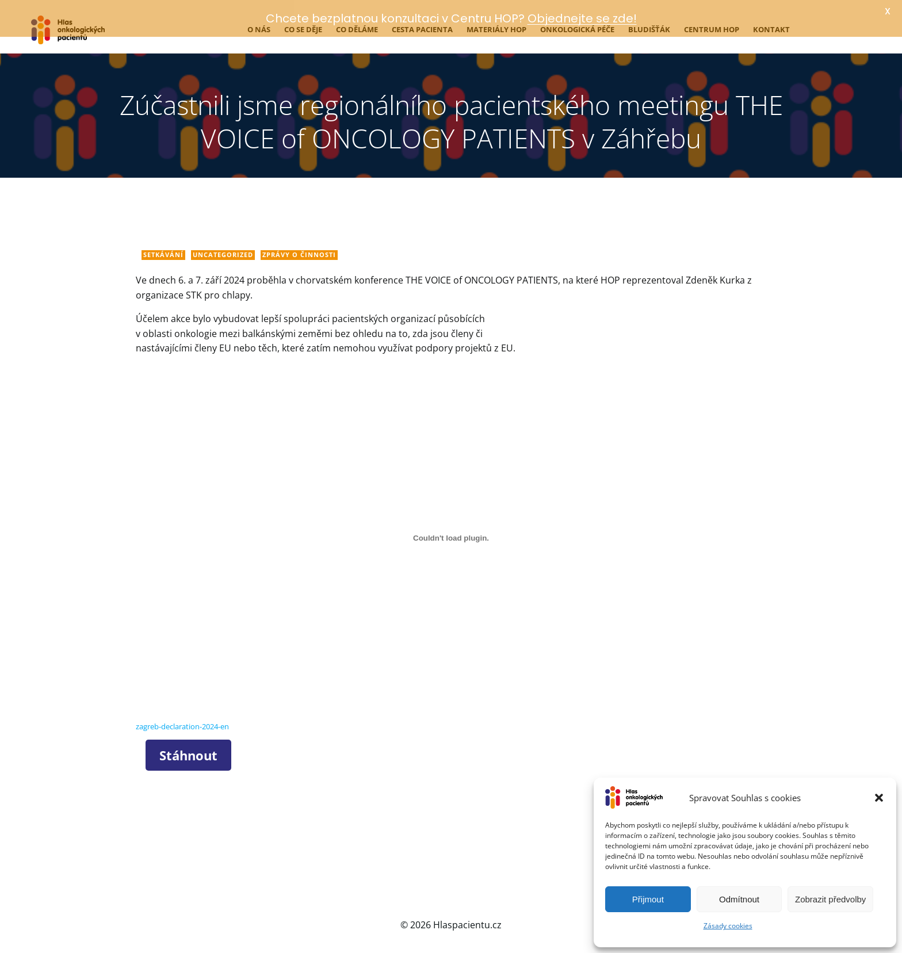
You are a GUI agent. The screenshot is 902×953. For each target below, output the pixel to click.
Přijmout (648, 899)
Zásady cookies (728, 926)
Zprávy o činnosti (299, 248)
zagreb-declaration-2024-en (182, 720)
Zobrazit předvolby (830, 899)
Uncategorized (223, 248)
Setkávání (163, 248)
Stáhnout (188, 748)
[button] (879, 797)
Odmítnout (739, 899)
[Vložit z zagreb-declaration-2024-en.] (451, 532)
